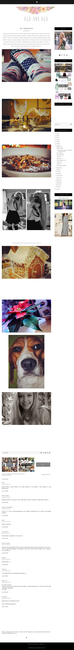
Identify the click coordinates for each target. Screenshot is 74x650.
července (59, 175)
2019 (57, 135)
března (58, 182)
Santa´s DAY (59, 162)
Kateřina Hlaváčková (7, 507)
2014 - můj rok (26, 464)
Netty (3, 520)
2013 (57, 145)
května (58, 179)
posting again (60, 148)
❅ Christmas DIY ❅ (61, 160)
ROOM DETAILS (46, 474)
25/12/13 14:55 (6, 521)
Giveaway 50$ (63, 85)
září (58, 171)
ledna (58, 186)
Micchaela (4, 596)
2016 (57, 139)
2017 (57, 137)
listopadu (59, 167)
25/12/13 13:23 (6, 484)
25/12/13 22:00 (6, 559)
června (58, 177)
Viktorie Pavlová (6, 543)
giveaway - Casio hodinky (63, 68)
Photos (6, 452)
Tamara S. (4, 569)
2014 (57, 143)
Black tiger (59, 158)
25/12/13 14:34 (6, 508)
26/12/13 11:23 (6, 582)
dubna (58, 181)
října (58, 169)
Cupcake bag (63, 198)
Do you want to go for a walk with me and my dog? (64, 151)
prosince (59, 146)
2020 (57, 133)
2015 (57, 141)
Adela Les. (4, 580)
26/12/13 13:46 (6, 598)
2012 (57, 189)
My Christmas (60, 153)
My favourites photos (61, 165)
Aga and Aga (34, 647)
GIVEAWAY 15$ (63, 77)
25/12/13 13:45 (6, 497)
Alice (3, 482)
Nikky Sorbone (5, 495)
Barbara (4, 557)
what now (59, 163)
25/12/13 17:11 (6, 533)
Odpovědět (5, 491)
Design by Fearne (41, 647)
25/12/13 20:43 (6, 544)
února (58, 184)
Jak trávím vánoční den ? (43, 464)
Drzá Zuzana (5, 531)
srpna (58, 173)
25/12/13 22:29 (6, 570)
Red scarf (59, 156)
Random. (9, 464)
